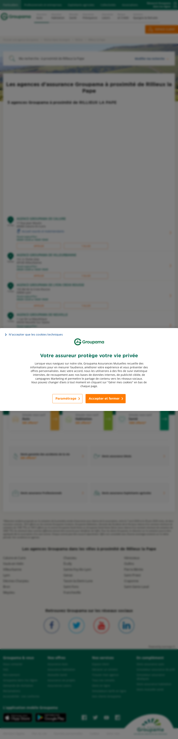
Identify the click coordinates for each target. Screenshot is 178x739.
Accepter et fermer (104, 398)
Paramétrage (65, 398)
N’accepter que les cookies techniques (36, 334)
